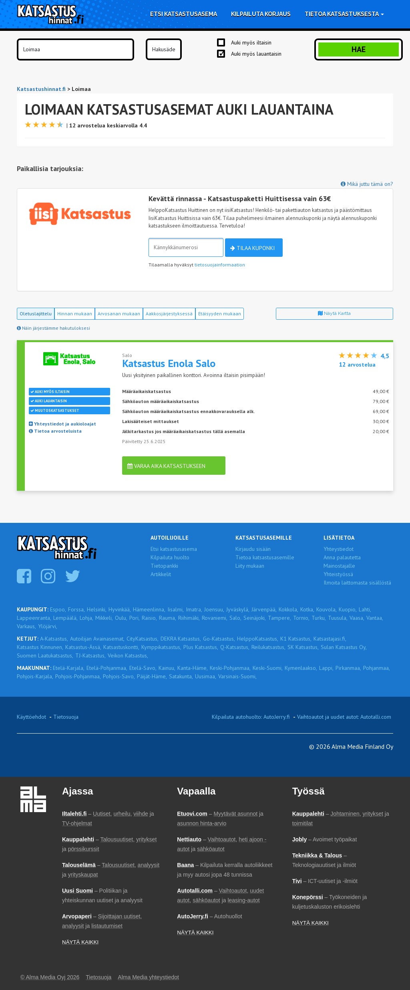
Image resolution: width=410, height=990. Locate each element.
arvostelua (357, 364)
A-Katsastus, (54, 638)
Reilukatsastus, (268, 647)
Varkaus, (26, 626)
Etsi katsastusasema (183, 14)
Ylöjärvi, (47, 626)
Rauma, (167, 617)
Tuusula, (338, 617)
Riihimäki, (189, 617)
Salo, (235, 617)
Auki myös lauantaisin (256, 53)
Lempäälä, (65, 617)
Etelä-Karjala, (68, 667)
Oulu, (121, 617)
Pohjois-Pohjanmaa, (78, 676)
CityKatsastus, (143, 638)
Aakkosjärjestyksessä (169, 314)
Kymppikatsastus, (161, 647)
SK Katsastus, (303, 647)
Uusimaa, (205, 676)
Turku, (319, 617)
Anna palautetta (342, 557)
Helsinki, (97, 609)
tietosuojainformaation (220, 265)
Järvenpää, (264, 609)
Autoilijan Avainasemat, (97, 638)
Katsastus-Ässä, (83, 647)
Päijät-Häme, (152, 676)
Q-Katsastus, (234, 647)
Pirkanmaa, (348, 667)
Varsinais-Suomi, (237, 676)
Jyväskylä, (237, 609)
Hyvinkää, (120, 609)
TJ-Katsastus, (90, 655)
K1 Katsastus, (296, 638)
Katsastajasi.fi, (330, 638)
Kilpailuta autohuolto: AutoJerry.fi (251, 716)
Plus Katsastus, (200, 647)
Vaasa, (357, 617)
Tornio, (301, 617)
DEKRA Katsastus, (181, 638)
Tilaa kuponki (252, 248)
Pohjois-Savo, (119, 676)
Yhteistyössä (338, 574)
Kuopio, (348, 609)
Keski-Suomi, (268, 667)
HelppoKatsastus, (257, 638)
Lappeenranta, (34, 617)
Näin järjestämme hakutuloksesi (53, 328)
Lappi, (326, 667)
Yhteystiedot (339, 548)
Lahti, (365, 609)
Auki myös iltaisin (251, 42)
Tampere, (279, 617)
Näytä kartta (334, 313)
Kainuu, (167, 667)
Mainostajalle (339, 565)
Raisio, (149, 617)
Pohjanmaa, (376, 667)
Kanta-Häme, (192, 667)
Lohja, (86, 617)
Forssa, (76, 609)
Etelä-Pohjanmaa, (106, 667)
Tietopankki (164, 565)
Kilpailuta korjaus (261, 14)
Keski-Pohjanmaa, (230, 667)
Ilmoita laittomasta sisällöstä (357, 582)
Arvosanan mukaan (119, 314)
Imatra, (194, 609)
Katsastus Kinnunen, (40, 647)
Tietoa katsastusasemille (264, 557)
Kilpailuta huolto (170, 557)
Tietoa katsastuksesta (344, 14)
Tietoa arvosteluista (55, 431)
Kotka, (307, 609)
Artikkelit (161, 574)
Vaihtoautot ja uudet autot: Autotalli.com (344, 716)
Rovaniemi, (214, 617)
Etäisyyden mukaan (219, 314)
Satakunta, (181, 676)
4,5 (384, 356)
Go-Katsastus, (219, 638)
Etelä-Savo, (143, 667)
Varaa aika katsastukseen (166, 466)
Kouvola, (326, 609)
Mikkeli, (104, 617)
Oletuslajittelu (36, 314)
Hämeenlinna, (149, 609)
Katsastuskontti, (121, 647)
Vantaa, (374, 617)
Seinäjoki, (254, 617)
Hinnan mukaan (74, 314)
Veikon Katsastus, (128, 655)
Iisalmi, (175, 609)
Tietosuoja (65, 716)
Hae (359, 49)
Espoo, (58, 609)
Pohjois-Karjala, (35, 676)
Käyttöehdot (31, 716)
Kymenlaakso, (301, 667)
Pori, (134, 617)
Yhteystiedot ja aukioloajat (62, 424)
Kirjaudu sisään (253, 548)
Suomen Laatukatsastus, (45, 655)
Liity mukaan (249, 565)
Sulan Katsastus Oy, (344, 647)
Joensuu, (214, 609)
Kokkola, (288, 609)
